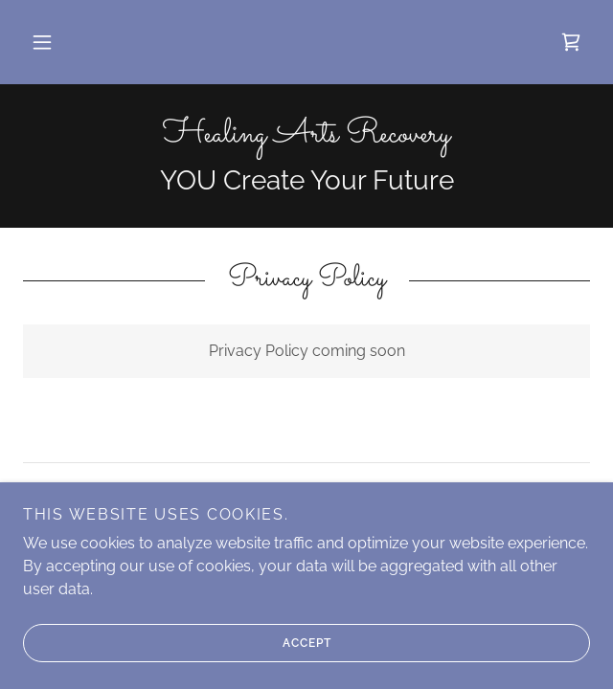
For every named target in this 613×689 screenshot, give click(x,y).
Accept (176, 643)
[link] (571, 42)
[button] (42, 42)
